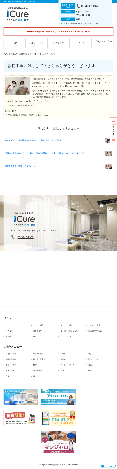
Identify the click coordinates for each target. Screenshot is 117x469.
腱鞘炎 (63, 359)
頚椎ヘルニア (93, 359)
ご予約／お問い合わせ (102, 43)
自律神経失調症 (12, 354)
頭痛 (90, 371)
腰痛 (7, 376)
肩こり (35, 376)
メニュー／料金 (36, 43)
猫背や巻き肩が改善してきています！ (21, 166)
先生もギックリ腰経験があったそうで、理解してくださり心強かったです (37, 140)
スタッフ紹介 (38, 325)
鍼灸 (35, 337)
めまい (90, 354)
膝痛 (62, 371)
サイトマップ (66, 337)
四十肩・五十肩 (39, 359)
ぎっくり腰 (10, 371)
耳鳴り (63, 354)
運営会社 (9, 337)
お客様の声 (58, 43)
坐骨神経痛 (37, 371)
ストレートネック (67, 365)
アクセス (80, 43)
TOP (14, 43)
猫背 (35, 365)
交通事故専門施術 (95, 331)
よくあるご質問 (94, 325)
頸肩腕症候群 (38, 354)
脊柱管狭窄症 (11, 359)
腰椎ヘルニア (11, 365)
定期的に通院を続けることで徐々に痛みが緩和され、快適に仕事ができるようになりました (45, 153)
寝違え (90, 365)
